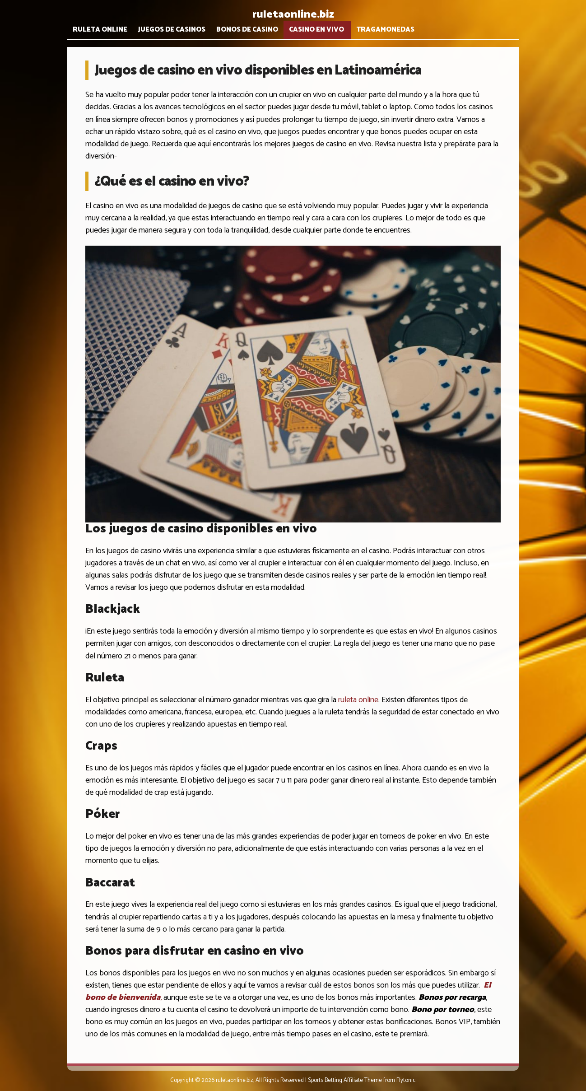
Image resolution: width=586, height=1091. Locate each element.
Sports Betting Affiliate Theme (345, 1080)
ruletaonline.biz (293, 14)
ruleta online (358, 700)
